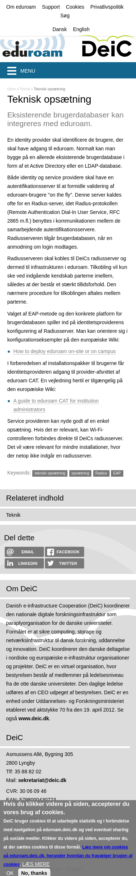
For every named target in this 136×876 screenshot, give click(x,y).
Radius (101, 473)
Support (51, 7)
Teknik (25, 89)
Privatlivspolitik (107, 7)
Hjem (11, 89)
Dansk (60, 29)
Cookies (75, 7)
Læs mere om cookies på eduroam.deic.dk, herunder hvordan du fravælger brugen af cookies (67, 861)
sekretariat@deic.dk (42, 780)
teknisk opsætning (50, 473)
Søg (65, 15)
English (81, 29)
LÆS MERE (35, 870)
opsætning (80, 473)
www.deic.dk (33, 718)
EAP (117, 473)
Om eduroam (21, 7)
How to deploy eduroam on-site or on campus (64, 351)
